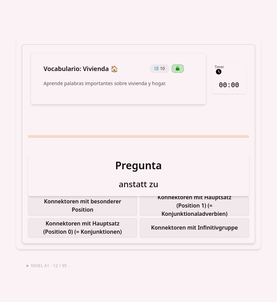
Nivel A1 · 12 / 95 (49, 263)
